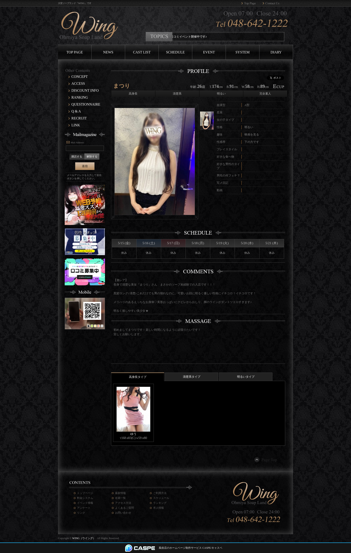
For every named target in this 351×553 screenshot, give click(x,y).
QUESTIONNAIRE (85, 104)
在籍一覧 (120, 498)
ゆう (133, 434)
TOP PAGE (74, 52)
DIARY (276, 52)
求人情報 (158, 507)
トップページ (85, 493)
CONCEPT (79, 76)
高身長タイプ (137, 377)
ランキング (160, 502)
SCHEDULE (175, 52)
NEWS (108, 52)
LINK (75, 125)
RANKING (79, 97)
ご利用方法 (160, 493)
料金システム (85, 498)
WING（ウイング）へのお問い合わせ (273, 3)
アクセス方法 (123, 502)
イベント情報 (85, 502)
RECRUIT (79, 118)
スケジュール (161, 498)
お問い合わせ (123, 512)
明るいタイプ (246, 376)
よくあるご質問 (124, 507)
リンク (81, 512)
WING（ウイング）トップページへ (252, 3)
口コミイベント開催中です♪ (192, 36)
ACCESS (78, 83)
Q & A (76, 111)
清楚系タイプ (191, 376)
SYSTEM (242, 52)
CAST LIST (141, 52)
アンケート (83, 507)
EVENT (209, 52)
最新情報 (120, 493)
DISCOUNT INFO (85, 90)
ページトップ (266, 459)
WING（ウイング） (84, 538)
